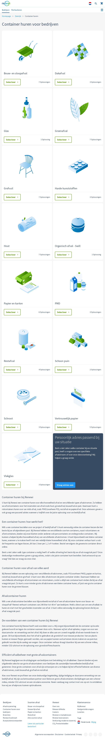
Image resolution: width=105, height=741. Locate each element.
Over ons (55, 706)
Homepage (6, 16)
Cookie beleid (70, 734)
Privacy (79, 734)
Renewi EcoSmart (10, 718)
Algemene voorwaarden (44, 734)
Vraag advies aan (65, 485)
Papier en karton (34, 712)
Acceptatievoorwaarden (12, 720)
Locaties (80, 712)
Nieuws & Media (58, 709)
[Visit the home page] (6, 3)
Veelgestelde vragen (85, 709)
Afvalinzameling (9, 706)
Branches (6, 715)
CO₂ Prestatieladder (60, 723)
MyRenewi (81, 706)
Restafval (31, 715)
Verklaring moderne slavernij (64, 720)
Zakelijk (18, 16)
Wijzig (93, 722)
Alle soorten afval (35, 718)
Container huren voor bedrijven (11, 710)
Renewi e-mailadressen (61, 715)
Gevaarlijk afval (34, 709)
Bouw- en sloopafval (36, 706)
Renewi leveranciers (60, 718)
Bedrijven (5, 10)
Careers (55, 712)
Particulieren (16, 10)
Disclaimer (59, 734)
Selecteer (12, 82)
